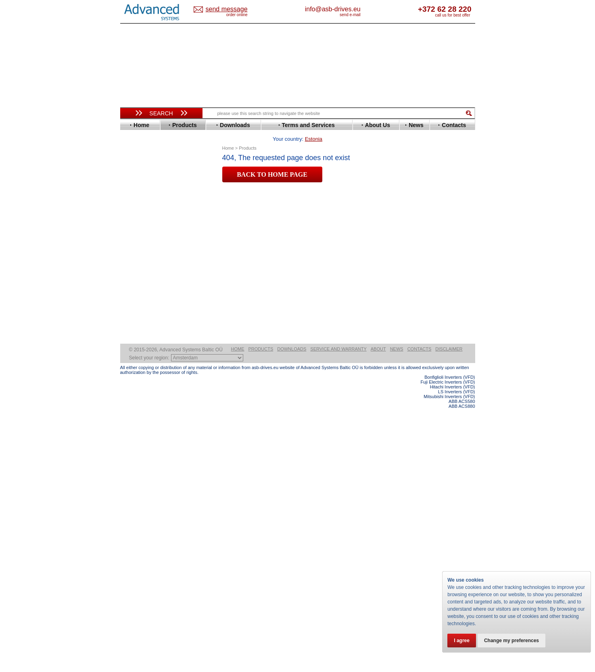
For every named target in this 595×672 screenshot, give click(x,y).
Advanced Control (150, 181)
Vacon (135, 362)
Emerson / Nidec (148, 223)
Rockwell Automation (154, 326)
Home (237, 612)
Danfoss (137, 205)
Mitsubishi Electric (150, 302)
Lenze (134, 290)
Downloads (291, 612)
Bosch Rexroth (146, 199)
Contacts (419, 612)
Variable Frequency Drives (157, 169)
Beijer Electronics (149, 187)
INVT (133, 278)
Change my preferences (511, 640)
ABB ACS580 (462, 664)
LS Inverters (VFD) (456, 655)
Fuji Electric (142, 247)
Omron (136, 314)
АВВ (133, 396)
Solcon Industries (149, 433)
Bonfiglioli (140, 193)
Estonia (233, 9)
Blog (129, 511)
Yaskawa (138, 381)
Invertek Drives (146, 272)
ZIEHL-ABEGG (145, 374)
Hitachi (136, 260)
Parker (135, 320)
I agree (462, 640)
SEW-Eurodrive (146, 344)
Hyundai (137, 266)
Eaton (134, 217)
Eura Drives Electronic (155, 235)
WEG (133, 368)
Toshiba (137, 356)
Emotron (138, 229)
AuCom (136, 402)
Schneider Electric (150, 338)
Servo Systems (142, 442)
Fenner (136, 241)
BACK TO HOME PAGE (272, 162)
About (378, 612)
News (396, 612)
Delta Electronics (148, 211)
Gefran (135, 253)
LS (130, 296)
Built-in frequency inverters (151, 592)
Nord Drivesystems (151, 308)
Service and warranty (338, 612)
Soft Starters (139, 390)
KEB (132, 284)
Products (260, 612)
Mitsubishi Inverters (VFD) (449, 659)
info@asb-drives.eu (366, 9)
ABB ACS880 (462, 669)
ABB (133, 175)
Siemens (138, 350)
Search (161, 113)
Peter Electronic (147, 420)
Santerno (138, 332)
